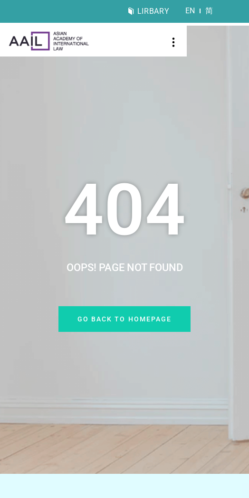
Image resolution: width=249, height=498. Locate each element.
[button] (173, 43)
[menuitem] (190, 11)
